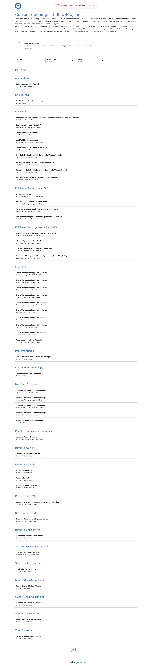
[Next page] (82, 650)
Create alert (28, 48)
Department (51, 59)
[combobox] (47, 61)
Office (80, 59)
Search (19, 59)
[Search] (29, 62)
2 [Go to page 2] (78, 650)
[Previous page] (69, 650)
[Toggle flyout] (72, 60)
